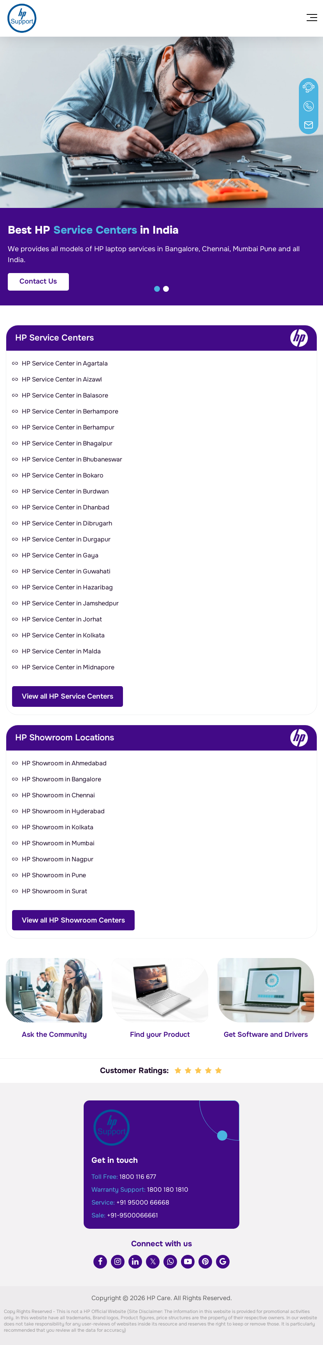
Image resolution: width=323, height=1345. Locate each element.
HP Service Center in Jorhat (62, 619)
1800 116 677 (137, 1177)
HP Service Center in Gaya (60, 555)
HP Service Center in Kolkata (63, 635)
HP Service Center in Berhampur (68, 427)
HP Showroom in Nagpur (57, 859)
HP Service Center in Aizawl (62, 379)
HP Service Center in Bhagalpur (67, 443)
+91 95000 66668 (142, 1202)
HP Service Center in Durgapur (66, 539)
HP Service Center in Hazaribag (67, 587)
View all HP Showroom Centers (73, 920)
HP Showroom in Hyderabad (63, 811)
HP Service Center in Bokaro (63, 475)
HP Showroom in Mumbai (58, 843)
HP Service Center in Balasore (65, 395)
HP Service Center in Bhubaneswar (72, 459)
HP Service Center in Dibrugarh (67, 523)
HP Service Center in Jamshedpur (70, 603)
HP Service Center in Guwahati (66, 571)
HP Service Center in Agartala (65, 363)
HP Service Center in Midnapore (68, 667)
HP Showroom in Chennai (58, 795)
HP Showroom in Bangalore (61, 779)
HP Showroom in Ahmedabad (64, 763)
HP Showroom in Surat (54, 891)
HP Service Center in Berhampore (70, 411)
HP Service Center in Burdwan (65, 491)
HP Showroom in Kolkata (57, 827)
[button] (157, 289)
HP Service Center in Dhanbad (65, 507)
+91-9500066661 (132, 1215)
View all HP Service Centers (67, 696)
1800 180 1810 (167, 1189)
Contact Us (38, 281)
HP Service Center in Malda (61, 651)
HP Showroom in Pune (54, 875)
